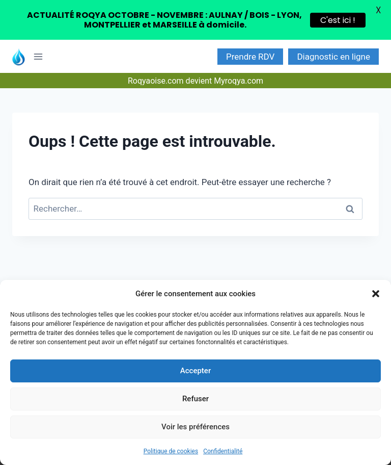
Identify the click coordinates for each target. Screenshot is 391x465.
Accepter (195, 370)
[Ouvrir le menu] (41, 56)
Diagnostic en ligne (333, 56)
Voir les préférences (195, 426)
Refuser (195, 398)
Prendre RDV (250, 56)
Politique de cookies (171, 451)
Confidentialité (222, 451)
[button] (376, 294)
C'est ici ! (337, 20)
